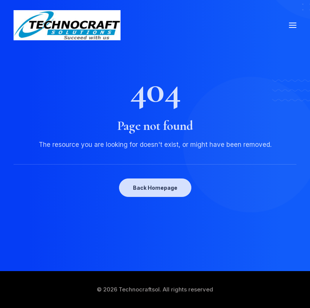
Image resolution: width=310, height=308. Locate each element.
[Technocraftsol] (67, 25)
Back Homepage (155, 187)
